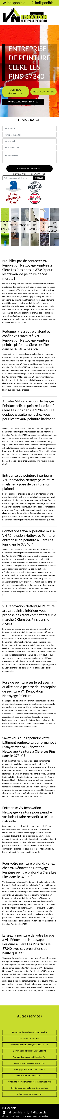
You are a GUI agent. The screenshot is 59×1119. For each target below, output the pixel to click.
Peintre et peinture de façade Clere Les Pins (30, 1044)
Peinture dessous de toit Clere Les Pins (29, 1057)
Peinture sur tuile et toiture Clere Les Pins (29, 1088)
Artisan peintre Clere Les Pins (29, 1094)
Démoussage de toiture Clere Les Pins (29, 1051)
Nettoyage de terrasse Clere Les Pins (29, 1063)
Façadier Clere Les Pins (29, 1038)
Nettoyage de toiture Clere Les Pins (29, 1069)
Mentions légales (40, 1116)
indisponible (13, 2)
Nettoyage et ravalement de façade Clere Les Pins (29, 1081)
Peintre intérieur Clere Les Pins (29, 1075)
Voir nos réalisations (15, 91)
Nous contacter (43, 91)
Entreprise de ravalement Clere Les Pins (29, 1032)
